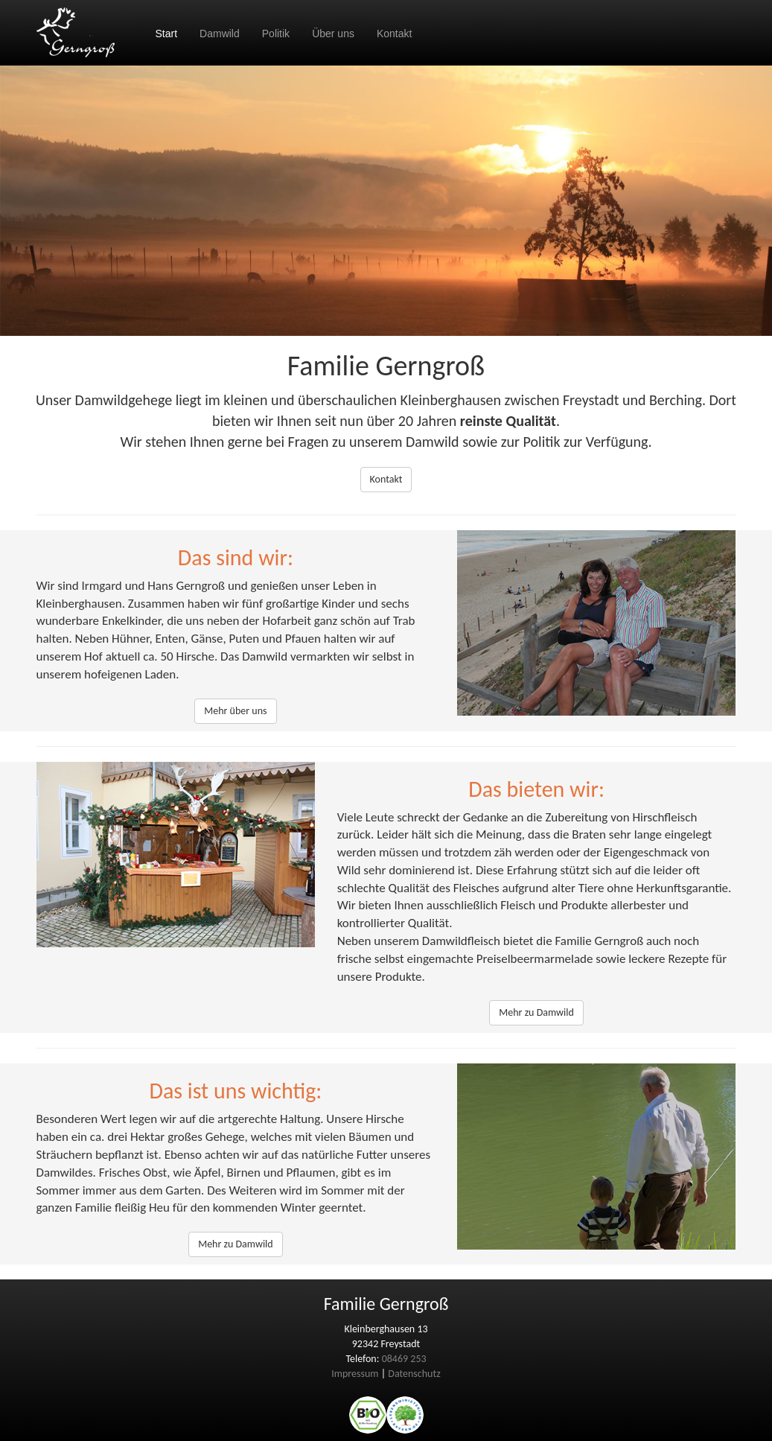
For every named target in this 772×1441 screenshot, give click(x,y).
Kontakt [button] (386, 479)
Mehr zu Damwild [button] (536, 1012)
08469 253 (404, 1358)
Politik (276, 33)
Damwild (220, 33)
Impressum (354, 1373)
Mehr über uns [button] (235, 710)
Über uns (333, 33)
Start (167, 33)
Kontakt (394, 33)
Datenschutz (414, 1373)
